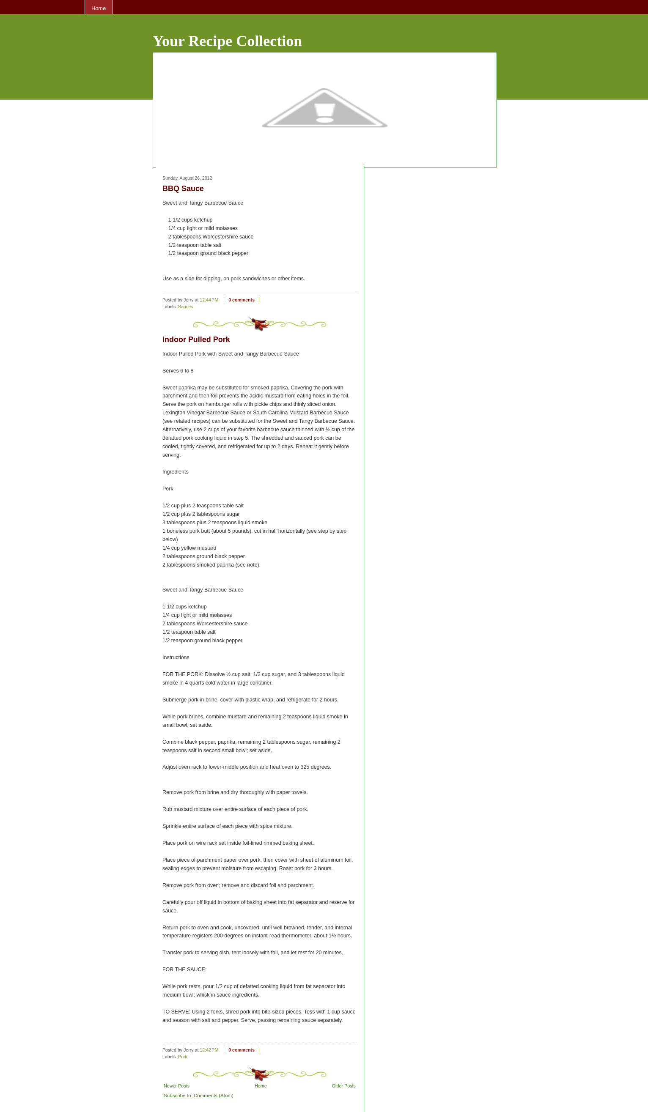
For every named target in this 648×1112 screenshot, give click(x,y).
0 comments (241, 299)
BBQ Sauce (183, 188)
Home (98, 8)
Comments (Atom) (213, 1095)
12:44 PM (209, 299)
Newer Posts (176, 1085)
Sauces (185, 306)
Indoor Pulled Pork (196, 339)
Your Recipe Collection (227, 41)
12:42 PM (209, 1049)
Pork (182, 1056)
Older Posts (344, 1085)
